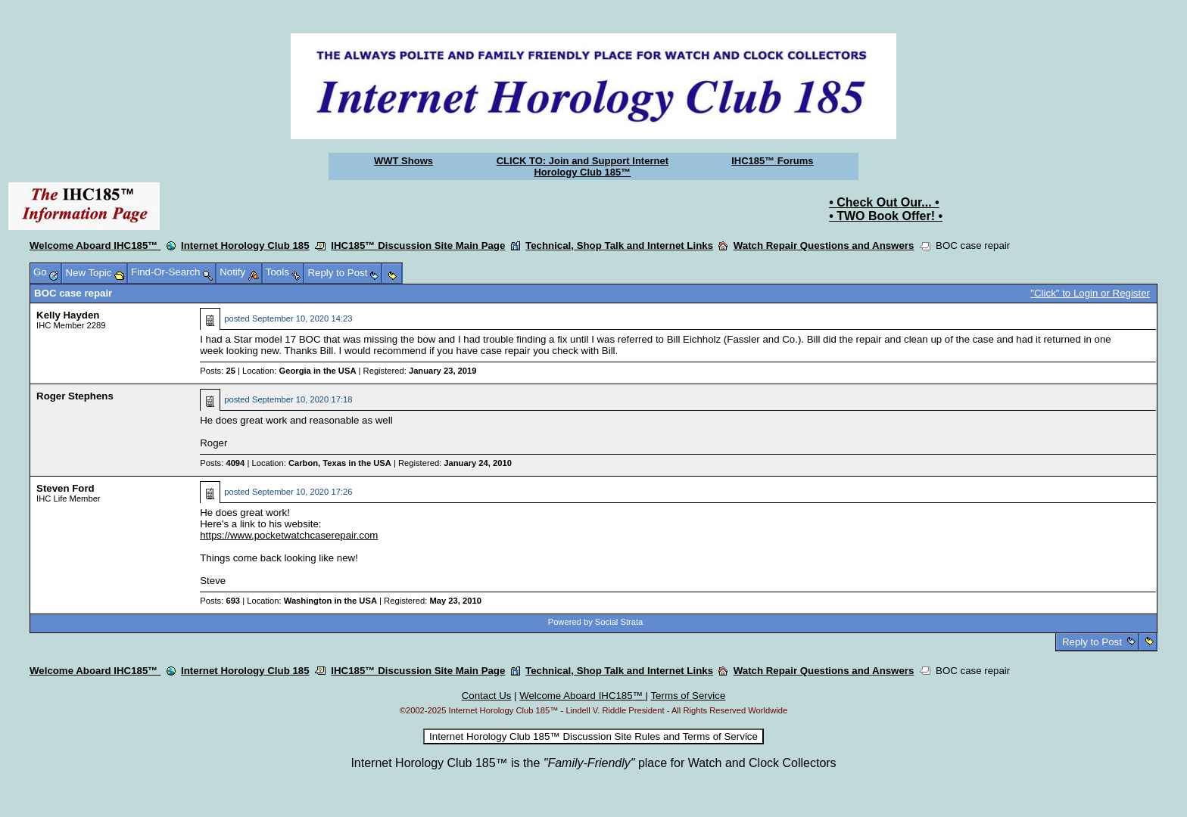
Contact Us (487, 695)
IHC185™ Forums (772, 160)
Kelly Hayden (67, 315)
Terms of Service (687, 695)
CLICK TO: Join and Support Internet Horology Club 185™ (582, 166)
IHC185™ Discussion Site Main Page (418, 245)
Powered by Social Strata (595, 621)
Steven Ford (65, 488)
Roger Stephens (75, 396)
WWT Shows (403, 160)
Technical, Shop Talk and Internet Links (619, 245)
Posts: (217, 370)
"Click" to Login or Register (1090, 293)
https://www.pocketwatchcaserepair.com (289, 535)
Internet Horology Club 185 (245, 245)
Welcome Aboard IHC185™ (95, 245)
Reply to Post (1091, 642)
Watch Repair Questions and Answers (824, 245)
